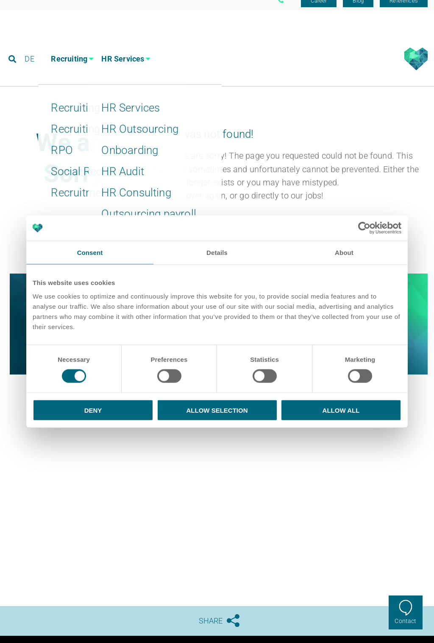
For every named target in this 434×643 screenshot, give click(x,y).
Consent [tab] (90, 252)
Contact (405, 621)
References (403, 9)
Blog (358, 9)
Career (319, 9)
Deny (93, 410)
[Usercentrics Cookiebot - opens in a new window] (364, 228)
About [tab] (344, 252)
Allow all (341, 410)
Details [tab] (217, 252)
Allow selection (217, 410)
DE (30, 44)
